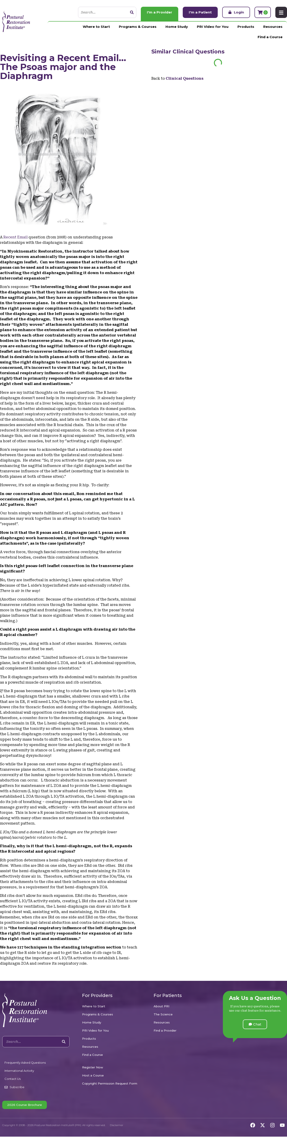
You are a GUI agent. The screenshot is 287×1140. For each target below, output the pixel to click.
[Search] (132, 12)
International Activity (19, 1070)
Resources (273, 26)
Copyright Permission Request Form (109, 1083)
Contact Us (12, 1079)
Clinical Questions (198, 51)
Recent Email (15, 237)
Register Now (92, 1067)
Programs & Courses (138, 26)
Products (245, 26)
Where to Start (96, 26)
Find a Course (270, 37)
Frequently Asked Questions (25, 1062)
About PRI (161, 1006)
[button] (255, 1024)
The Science (163, 1014)
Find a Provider (165, 1030)
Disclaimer (116, 1125)
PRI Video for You (212, 26)
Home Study (176, 26)
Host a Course (93, 1075)
